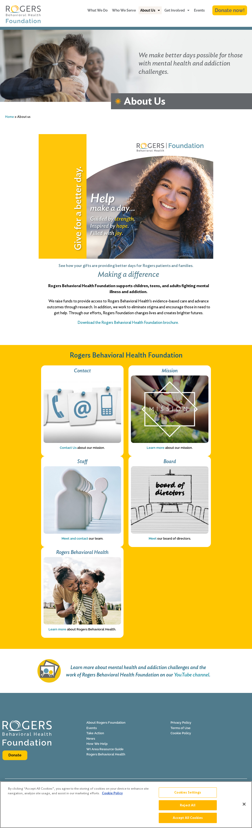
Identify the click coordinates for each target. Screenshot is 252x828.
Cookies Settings (187, 794)
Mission (170, 370)
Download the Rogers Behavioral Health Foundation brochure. (128, 322)
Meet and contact (75, 538)
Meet (153, 538)
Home (9, 117)
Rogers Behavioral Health (82, 552)
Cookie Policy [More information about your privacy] (112, 795)
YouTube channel (191, 675)
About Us (150, 10)
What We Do (97, 10)
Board (169, 461)
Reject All (187, 807)
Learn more (155, 448)
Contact (82, 370)
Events (199, 10)
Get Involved (176, 10)
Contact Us (68, 448)
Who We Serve (124, 10)
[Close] (244, 806)
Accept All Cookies (188, 820)
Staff (82, 461)
